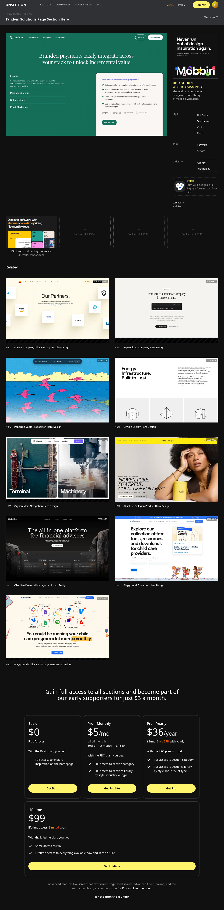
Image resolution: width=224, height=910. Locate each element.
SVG (99, 4)
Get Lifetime (112, 866)
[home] (16, 5)
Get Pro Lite (112, 788)
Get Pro (171, 788)
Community (63, 4)
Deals (170, 4)
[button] (183, 4)
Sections (46, 4)
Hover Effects (84, 4)
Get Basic (53, 788)
